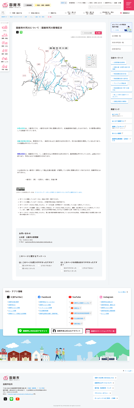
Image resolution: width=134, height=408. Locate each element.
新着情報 (72, 3)
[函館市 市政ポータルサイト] (11, 5)
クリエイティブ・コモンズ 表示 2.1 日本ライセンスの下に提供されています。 (59, 192)
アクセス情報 (81, 3)
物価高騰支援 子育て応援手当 (121, 89)
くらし (31, 17)
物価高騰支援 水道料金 (121, 78)
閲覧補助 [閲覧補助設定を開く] (28, 5)
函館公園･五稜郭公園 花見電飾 (121, 68)
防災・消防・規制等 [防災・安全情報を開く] (42, 5)
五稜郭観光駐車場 (119, 62)
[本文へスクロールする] (63, 2)
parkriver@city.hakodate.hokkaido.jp (38, 242)
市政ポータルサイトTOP (16, 17)
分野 (26, 17)
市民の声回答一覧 (118, 42)
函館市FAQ (108, 3)
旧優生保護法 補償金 (120, 101)
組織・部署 (117, 3)
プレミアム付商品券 (120, 83)
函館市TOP (4, 17)
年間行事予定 (116, 49)
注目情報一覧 (116, 36)
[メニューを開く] (129, 5)
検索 (99, 33)
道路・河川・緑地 (39, 17)
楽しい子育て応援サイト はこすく (121, 96)
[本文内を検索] (91, 33)
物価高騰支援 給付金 (120, 74)
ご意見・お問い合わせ (95, 3)
